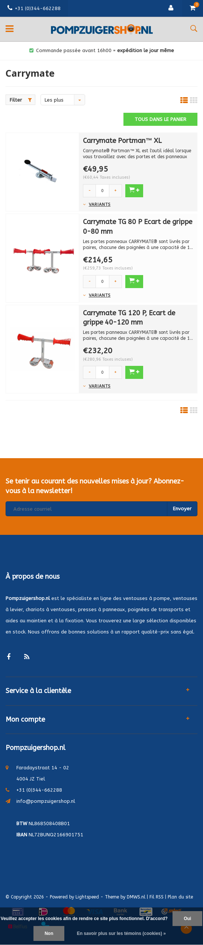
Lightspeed (87, 897)
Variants (100, 204)
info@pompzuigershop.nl (45, 801)
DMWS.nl (136, 897)
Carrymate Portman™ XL (122, 141)
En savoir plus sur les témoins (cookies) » (121, 933)
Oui (187, 918)
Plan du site (180, 897)
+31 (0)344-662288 (34, 8)
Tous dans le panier (160, 119)
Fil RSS (156, 897)
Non (49, 933)
